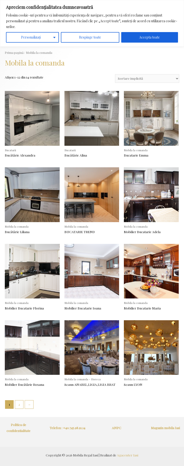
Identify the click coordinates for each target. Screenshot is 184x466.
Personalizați (31, 37)
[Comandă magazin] (147, 78)
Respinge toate (90, 37)
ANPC (116, 428)
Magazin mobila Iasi (165, 428)
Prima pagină (14, 53)
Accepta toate (149, 37)
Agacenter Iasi (127, 455)
